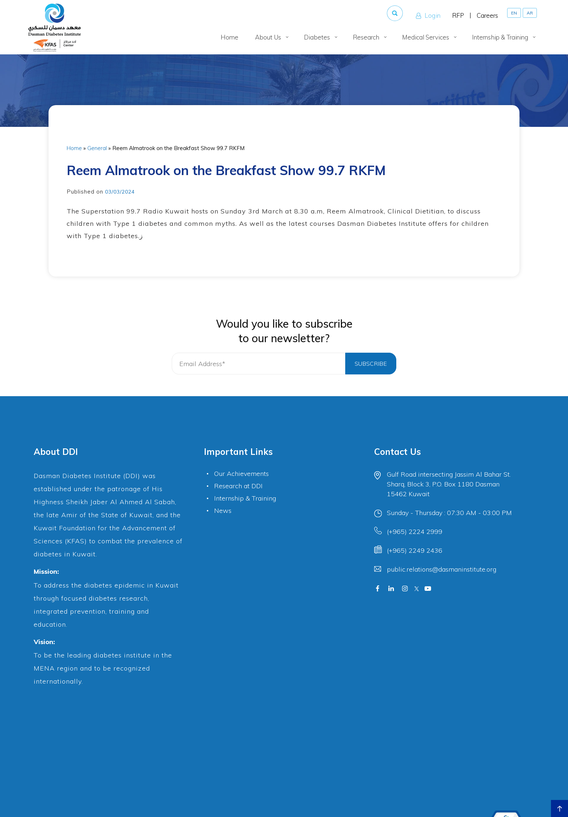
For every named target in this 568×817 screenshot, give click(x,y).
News (222, 510)
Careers (487, 15)
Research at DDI (238, 486)
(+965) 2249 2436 (414, 550)
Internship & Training (245, 498)
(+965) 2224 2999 (414, 531)
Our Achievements (241, 473)
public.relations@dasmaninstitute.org (441, 569)
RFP (458, 15)
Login (427, 15)
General (97, 148)
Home (74, 148)
